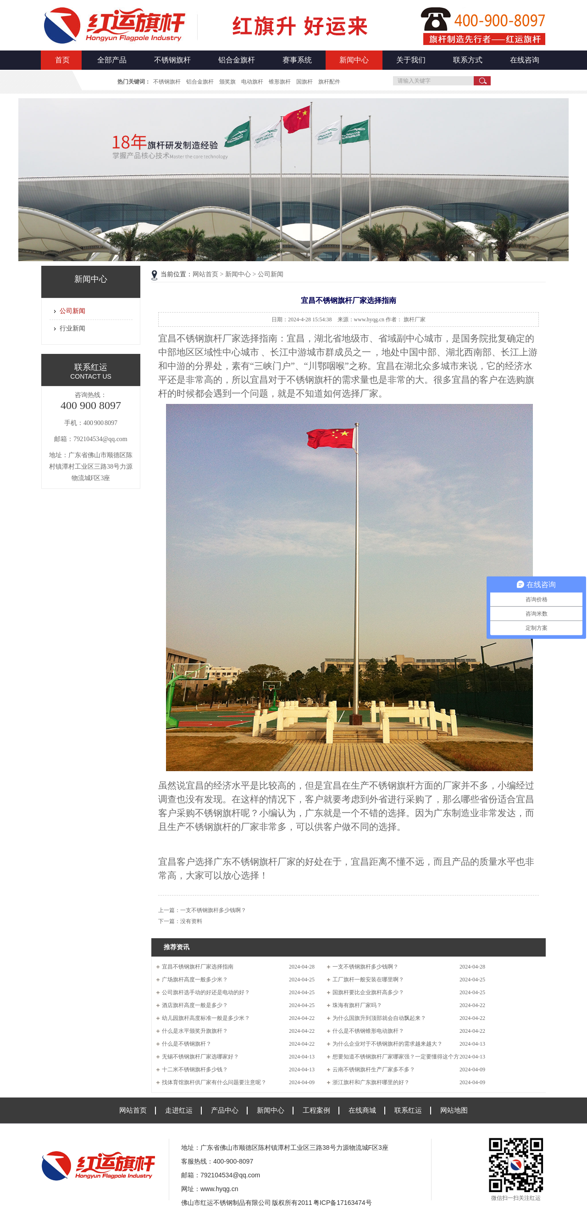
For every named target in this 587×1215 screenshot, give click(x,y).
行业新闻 (72, 328)
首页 (62, 60)
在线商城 (362, 1110)
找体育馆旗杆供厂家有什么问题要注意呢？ (214, 1082)
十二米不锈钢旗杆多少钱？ (195, 1069)
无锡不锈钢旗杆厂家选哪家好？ (200, 1056)
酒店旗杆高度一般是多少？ (195, 1005)
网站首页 (205, 274)
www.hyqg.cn (219, 1189)
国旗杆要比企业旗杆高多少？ (368, 992)
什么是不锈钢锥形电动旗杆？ (368, 1031)
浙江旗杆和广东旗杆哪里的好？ (371, 1082)
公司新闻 (72, 311)
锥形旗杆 (280, 81)
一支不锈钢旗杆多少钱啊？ (213, 910)
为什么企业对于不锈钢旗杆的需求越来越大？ (387, 1044)
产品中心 (224, 1110)
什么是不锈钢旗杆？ (186, 1044)
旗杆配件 (329, 81)
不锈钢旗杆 (172, 60)
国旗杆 (304, 81)
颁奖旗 (227, 81)
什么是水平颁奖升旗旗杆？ (195, 1031)
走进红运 (179, 1110)
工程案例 (316, 1110)
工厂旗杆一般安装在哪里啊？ (368, 979)
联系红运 (408, 1110)
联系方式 (467, 60)
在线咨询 (524, 60)
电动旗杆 (252, 81)
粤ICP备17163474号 (342, 1202)
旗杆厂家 (415, 319)
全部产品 (112, 60)
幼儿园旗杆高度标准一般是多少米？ (206, 1018)
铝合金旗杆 (236, 60)
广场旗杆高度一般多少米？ (195, 979)
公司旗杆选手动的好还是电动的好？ (206, 992)
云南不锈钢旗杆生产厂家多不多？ (373, 1069)
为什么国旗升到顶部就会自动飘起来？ (379, 1018)
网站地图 (454, 1110)
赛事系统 (297, 60)
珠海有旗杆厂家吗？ (357, 1005)
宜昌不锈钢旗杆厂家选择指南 (197, 966)
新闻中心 (354, 60)
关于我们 (411, 60)
